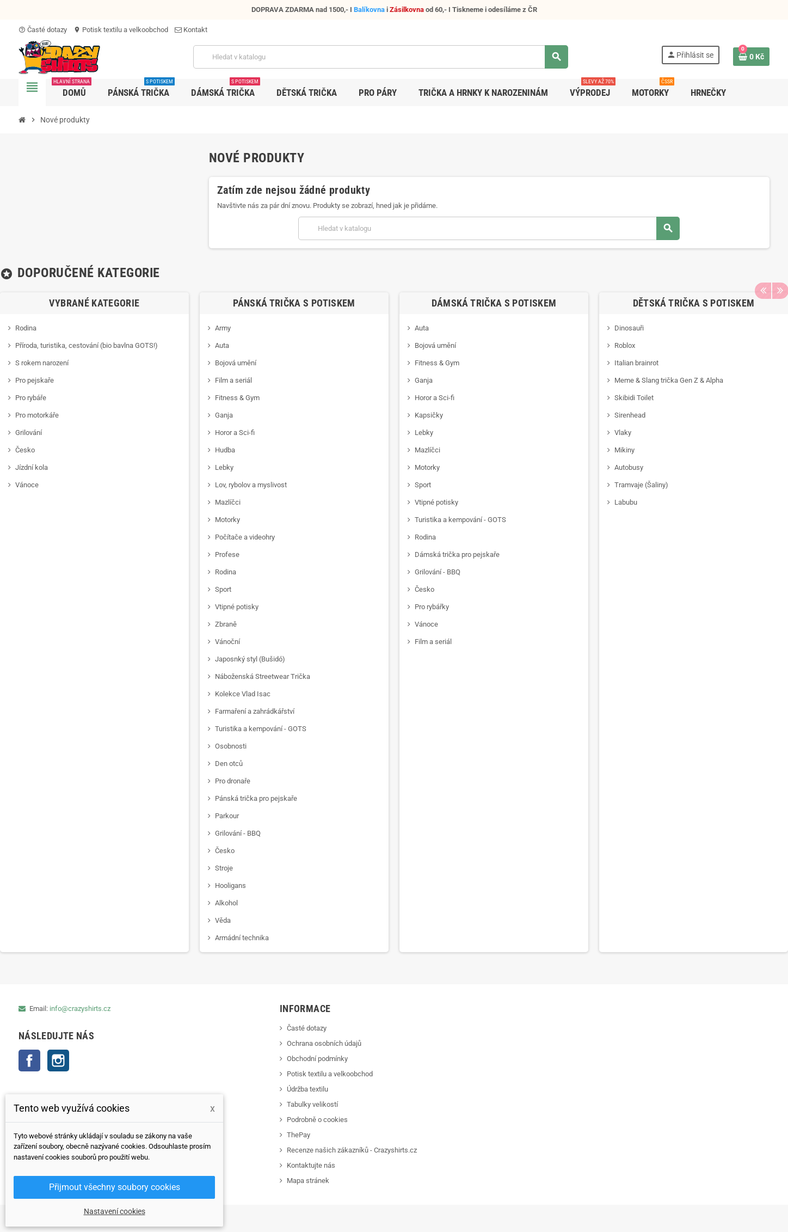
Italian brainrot (636, 363)
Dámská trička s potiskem (494, 303)
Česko (25, 450)
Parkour (227, 816)
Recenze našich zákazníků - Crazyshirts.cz (352, 1150)
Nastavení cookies (114, 1211)
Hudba (225, 450)
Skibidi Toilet (634, 398)
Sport (223, 589)
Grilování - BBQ (238, 833)
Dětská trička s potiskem (694, 303)
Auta (222, 345)
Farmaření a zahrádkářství (254, 711)
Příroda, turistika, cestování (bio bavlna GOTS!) (86, 345)
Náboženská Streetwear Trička (262, 676)
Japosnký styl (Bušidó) (250, 659)
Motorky (227, 520)
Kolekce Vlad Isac (242, 694)
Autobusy (628, 467)
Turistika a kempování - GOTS (260, 729)
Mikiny (624, 450)
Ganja (224, 415)
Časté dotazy (43, 30)
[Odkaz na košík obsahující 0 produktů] (751, 56)
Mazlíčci (228, 502)
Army (223, 328)
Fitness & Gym (237, 398)
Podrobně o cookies (317, 1119)
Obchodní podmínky (317, 1059)
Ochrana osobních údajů (324, 1043)
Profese (227, 554)
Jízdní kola (31, 467)
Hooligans (230, 885)
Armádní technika (242, 938)
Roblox (624, 345)
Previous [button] (763, 273)
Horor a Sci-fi (235, 432)
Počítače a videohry (245, 537)
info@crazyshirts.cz (80, 1008)
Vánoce (27, 485)
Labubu (625, 502)
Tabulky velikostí (312, 1104)
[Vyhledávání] (380, 57)
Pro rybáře (30, 398)
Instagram (58, 1060)
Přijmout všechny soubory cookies (114, 1187)
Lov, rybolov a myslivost (251, 485)
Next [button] (780, 273)
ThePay (298, 1135)
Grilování (28, 432)
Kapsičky (429, 415)
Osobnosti (231, 746)
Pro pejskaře (34, 380)
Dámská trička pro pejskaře (457, 554)
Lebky (224, 467)
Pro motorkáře (37, 415)
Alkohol (226, 903)
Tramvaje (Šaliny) (641, 485)
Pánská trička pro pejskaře (256, 798)
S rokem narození (42, 363)
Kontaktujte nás (311, 1165)
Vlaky (622, 432)
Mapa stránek (308, 1180)
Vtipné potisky (236, 607)
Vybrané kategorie (94, 303)
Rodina (25, 328)
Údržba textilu (307, 1089)
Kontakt (191, 30)
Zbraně (226, 624)
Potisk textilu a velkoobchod (120, 30)
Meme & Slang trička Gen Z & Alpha (668, 380)
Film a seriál (233, 380)
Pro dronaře (232, 781)
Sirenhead (629, 415)
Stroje (224, 868)
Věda (223, 920)
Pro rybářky (432, 607)
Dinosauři (629, 328)
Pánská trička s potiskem (294, 303)
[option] (294, 622)
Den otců (229, 763)
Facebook (29, 1060)
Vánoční (227, 642)
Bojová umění (235, 363)
